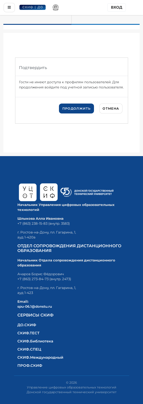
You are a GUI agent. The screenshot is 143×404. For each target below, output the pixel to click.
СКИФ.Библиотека (35, 341)
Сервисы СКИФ (35, 315)
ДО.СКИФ (26, 325)
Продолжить (76, 108)
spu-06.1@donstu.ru (34, 306)
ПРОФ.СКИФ (29, 365)
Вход (116, 7)
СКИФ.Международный (40, 357)
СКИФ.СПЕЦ (29, 349)
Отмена (111, 108)
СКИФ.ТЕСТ (28, 333)
